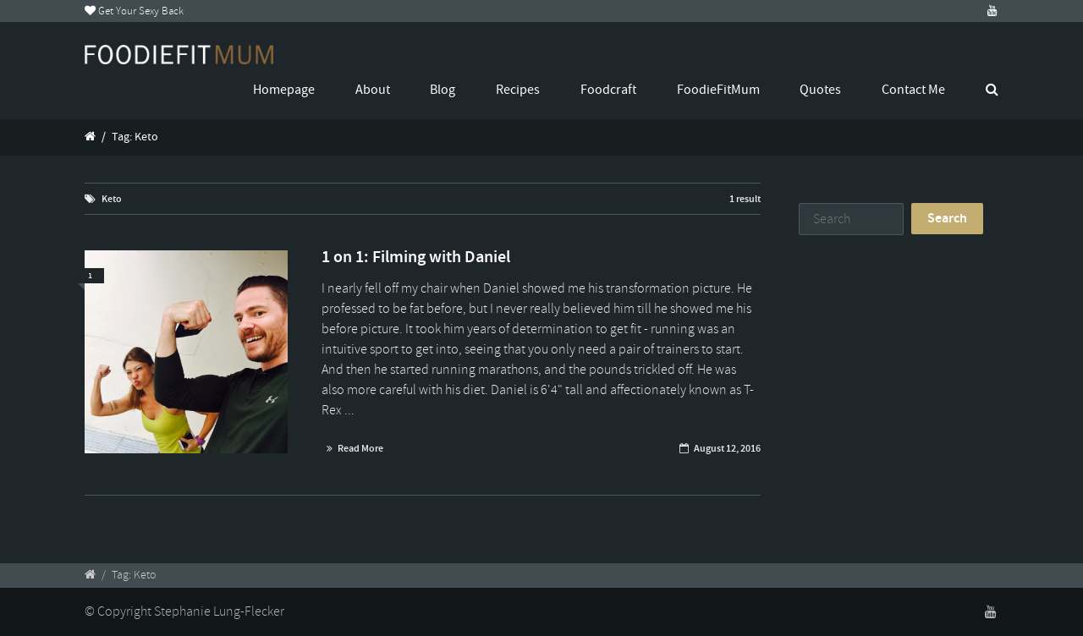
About (372, 89)
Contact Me (913, 89)
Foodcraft (608, 89)
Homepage (284, 89)
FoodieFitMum (718, 89)
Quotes (820, 89)
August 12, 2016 (727, 448)
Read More (360, 448)
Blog (442, 89)
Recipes (518, 89)
